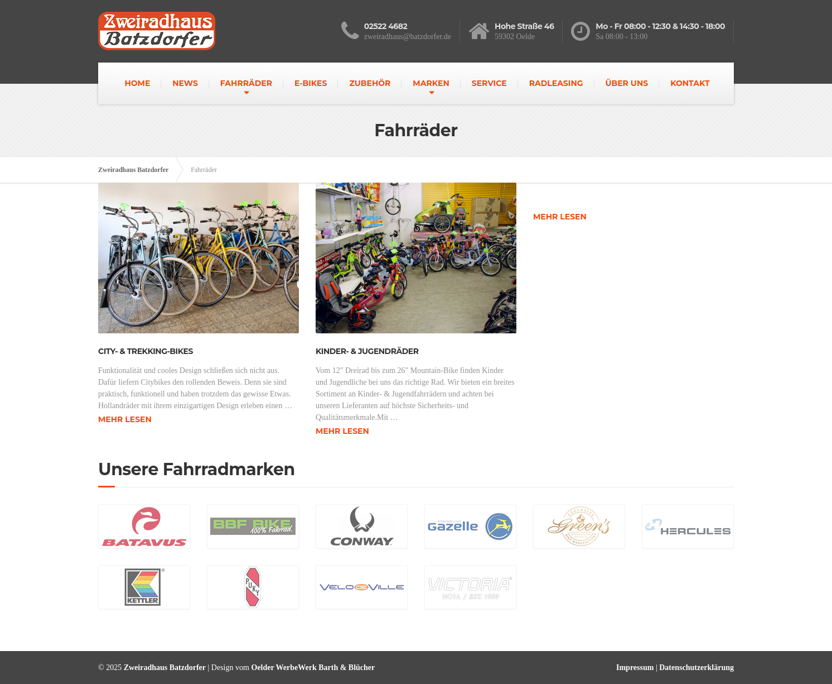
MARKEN (431, 83)
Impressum (635, 667)
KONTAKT (689, 83)
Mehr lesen (125, 419)
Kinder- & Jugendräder (367, 351)
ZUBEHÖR (369, 83)
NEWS (185, 83)
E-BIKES (310, 83)
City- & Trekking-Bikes (145, 351)
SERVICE (489, 83)
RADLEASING (556, 83)
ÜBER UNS (626, 83)
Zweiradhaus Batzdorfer (133, 170)
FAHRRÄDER (246, 83)
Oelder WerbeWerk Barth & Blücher (313, 667)
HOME (137, 83)
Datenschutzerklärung (696, 667)
